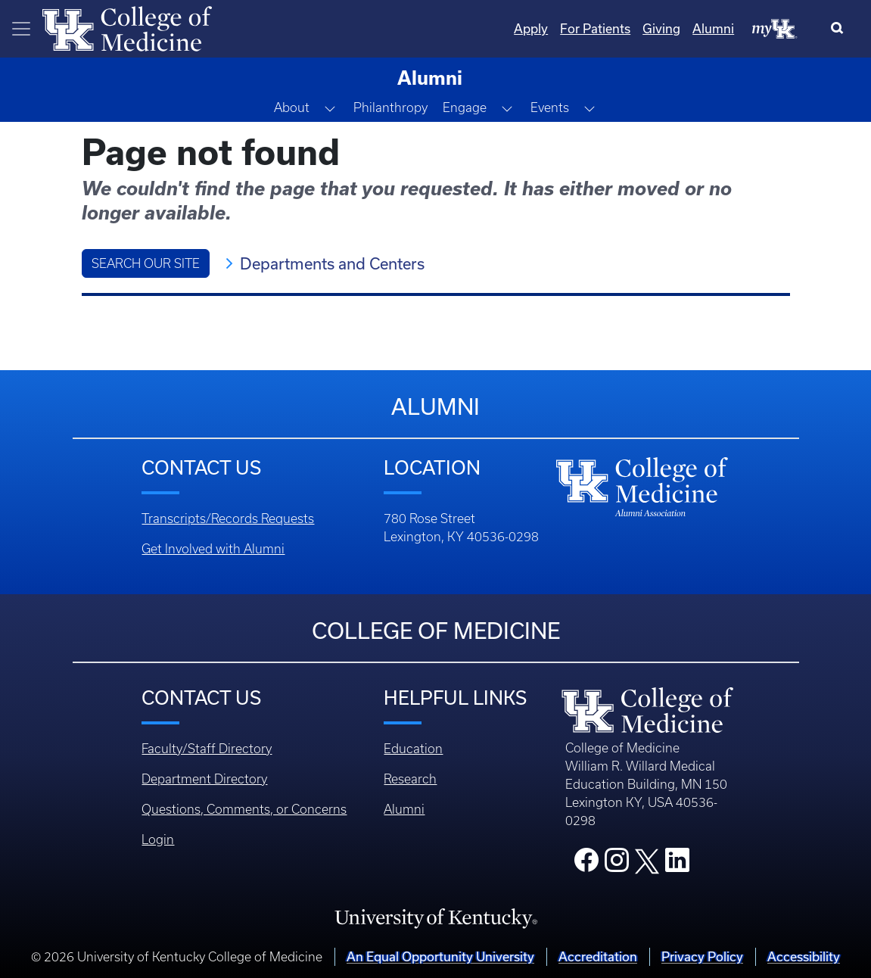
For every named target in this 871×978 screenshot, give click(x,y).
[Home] (127, 27)
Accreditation (597, 956)
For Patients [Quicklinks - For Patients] (595, 28)
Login (158, 839)
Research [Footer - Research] (410, 779)
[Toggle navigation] (21, 29)
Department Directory (204, 779)
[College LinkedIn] (677, 864)
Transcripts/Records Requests (228, 518)
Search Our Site (146, 263)
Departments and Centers (332, 263)
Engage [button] (465, 107)
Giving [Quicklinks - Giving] (661, 28)
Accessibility (803, 956)
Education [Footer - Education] (413, 748)
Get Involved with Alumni (213, 549)
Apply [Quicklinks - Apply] (531, 28)
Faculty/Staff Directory (207, 748)
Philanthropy (390, 107)
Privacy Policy (702, 956)
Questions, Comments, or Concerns (244, 809)
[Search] (840, 29)
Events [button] (549, 107)
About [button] (292, 107)
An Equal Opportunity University (440, 956)
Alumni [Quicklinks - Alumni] (713, 28)
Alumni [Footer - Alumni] (404, 809)
